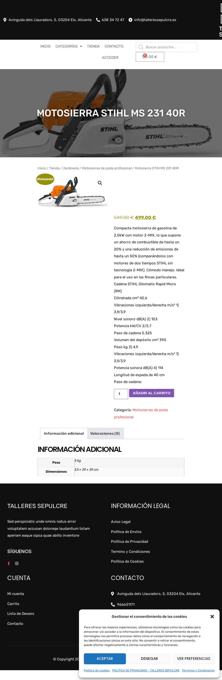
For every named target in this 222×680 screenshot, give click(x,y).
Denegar (149, 658)
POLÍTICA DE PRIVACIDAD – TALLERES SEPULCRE (145, 670)
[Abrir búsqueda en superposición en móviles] (167, 47)
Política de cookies (97, 670)
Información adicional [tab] (64, 433)
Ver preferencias (193, 658)
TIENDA (93, 46)
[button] (212, 616)
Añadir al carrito (151, 393)
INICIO (45, 46)
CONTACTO (114, 46)
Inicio (42, 168)
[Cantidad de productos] (121, 394)
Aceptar (105, 658)
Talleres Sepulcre (37, 506)
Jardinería (71, 168)
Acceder (110, 57)
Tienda (54, 168)
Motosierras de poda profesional (107, 168)
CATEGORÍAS (69, 46)
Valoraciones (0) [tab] (105, 433)
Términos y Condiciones (198, 670)
